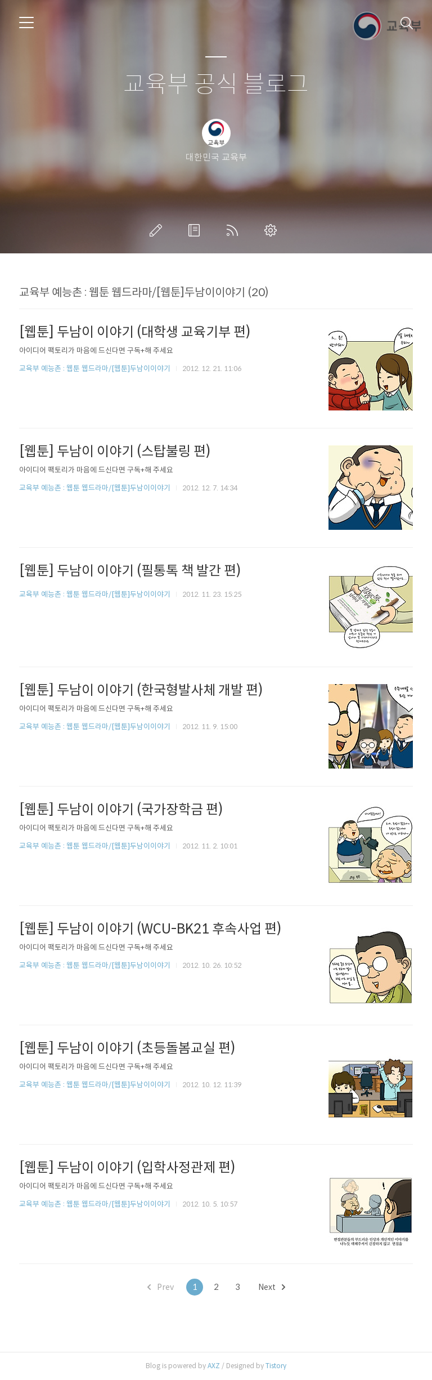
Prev (160, 1287)
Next (271, 1287)
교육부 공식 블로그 (216, 85)
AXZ (214, 1365)
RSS (234, 230)
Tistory (276, 1365)
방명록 (196, 230)
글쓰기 (158, 230)
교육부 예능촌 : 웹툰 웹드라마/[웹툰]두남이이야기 (94, 368)
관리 (272, 230)
